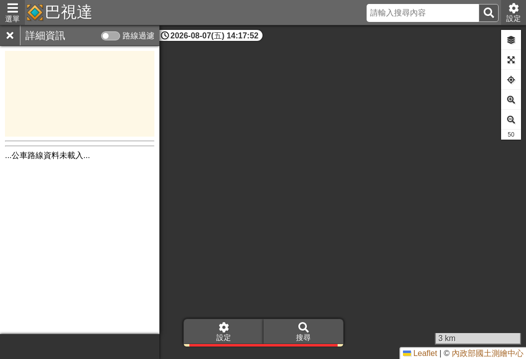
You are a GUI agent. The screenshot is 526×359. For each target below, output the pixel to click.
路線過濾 (138, 35)
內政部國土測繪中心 (488, 353)
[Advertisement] (79, 94)
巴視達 (69, 12)
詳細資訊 (45, 35)
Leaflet (420, 353)
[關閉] (10, 35)
